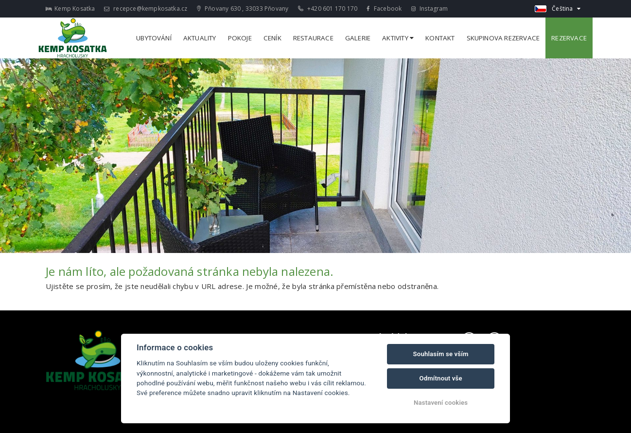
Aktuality (199, 38)
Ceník (272, 38)
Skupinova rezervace (503, 38)
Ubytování (154, 38)
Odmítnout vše (440, 378)
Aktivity (398, 38)
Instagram (429, 8)
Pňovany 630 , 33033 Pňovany (243, 8)
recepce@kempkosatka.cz (146, 8)
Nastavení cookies (441, 402)
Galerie (357, 38)
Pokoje (240, 38)
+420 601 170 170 (328, 8)
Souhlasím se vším (441, 354)
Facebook (384, 8)
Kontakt (440, 38)
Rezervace (569, 38)
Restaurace (313, 38)
